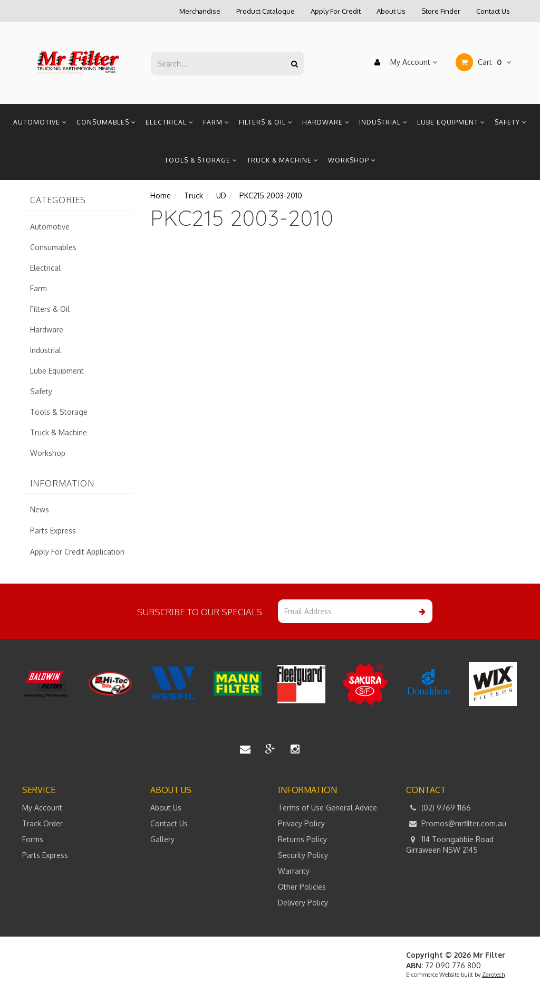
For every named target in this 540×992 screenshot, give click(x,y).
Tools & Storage (201, 160)
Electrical (170, 122)
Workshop (352, 160)
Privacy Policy (301, 823)
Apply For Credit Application (77, 551)
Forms (32, 839)
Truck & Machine (283, 160)
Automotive (40, 122)
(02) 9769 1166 (438, 808)
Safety (511, 122)
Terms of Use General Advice (327, 807)
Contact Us (493, 11)
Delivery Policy (303, 902)
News (39, 509)
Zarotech (493, 974)
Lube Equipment (451, 122)
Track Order (42, 823)
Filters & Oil (266, 122)
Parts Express (53, 530)
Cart (483, 62)
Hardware (326, 122)
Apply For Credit (336, 11)
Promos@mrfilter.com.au (456, 823)
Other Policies (302, 886)
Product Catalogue (265, 11)
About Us (391, 11)
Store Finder (440, 11)
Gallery (162, 839)
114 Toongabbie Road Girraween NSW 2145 (450, 844)
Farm (216, 122)
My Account (403, 62)
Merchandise (199, 11)
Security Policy (303, 855)
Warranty (294, 870)
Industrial (383, 122)
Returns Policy (302, 839)
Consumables (106, 122)
